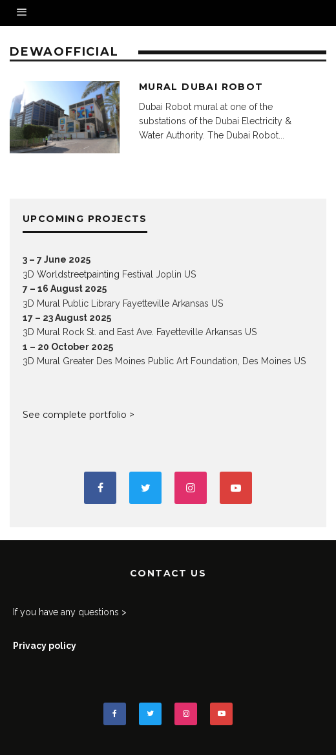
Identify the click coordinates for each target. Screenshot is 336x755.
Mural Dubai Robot (201, 87)
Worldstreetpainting (78, 274)
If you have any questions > (70, 612)
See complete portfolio (75, 415)
